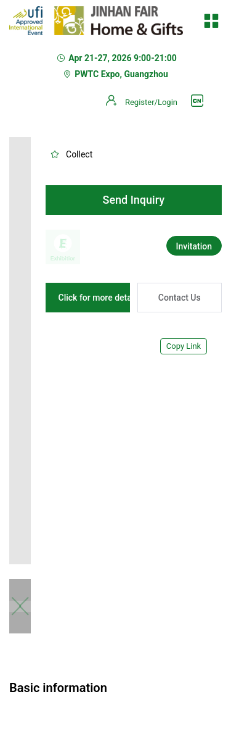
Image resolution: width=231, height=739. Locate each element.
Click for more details (100, 297)
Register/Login (151, 102)
